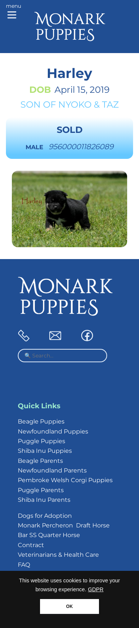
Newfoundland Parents (52, 470)
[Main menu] (13, 12)
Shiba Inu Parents (44, 499)
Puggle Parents (41, 490)
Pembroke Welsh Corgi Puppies (65, 480)
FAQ (24, 564)
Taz (110, 104)
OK (69, 606)
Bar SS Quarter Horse (49, 535)
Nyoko (75, 104)
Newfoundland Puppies (53, 431)
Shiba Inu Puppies (45, 450)
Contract (31, 545)
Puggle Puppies (41, 441)
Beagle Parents (40, 460)
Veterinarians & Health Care (58, 554)
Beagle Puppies (41, 421)
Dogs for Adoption (45, 515)
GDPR (95, 589)
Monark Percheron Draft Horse (64, 525)
